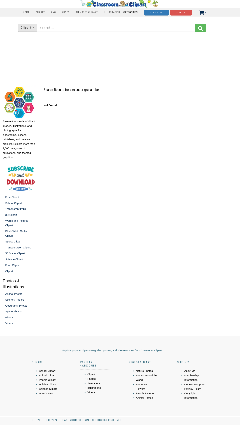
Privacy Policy (192, 388)
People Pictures (145, 393)
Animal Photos (13, 293)
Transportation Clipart (18, 247)
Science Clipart (14, 259)
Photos (9, 317)
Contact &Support (194, 384)
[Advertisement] (120, 59)
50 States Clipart (15, 253)
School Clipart (13, 203)
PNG (53, 12)
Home (26, 12)
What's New (46, 393)
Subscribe (156, 12)
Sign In (181, 12)
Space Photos (13, 311)
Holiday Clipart (47, 384)
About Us (189, 370)
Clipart (40, 12)
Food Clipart (12, 265)
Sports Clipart (13, 241)
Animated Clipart (87, 12)
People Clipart (47, 379)
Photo (66, 12)
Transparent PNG (15, 208)
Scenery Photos (14, 299)
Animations (93, 383)
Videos (9, 323)
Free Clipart (12, 197)
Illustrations (94, 387)
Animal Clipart (47, 375)
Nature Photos (144, 370)
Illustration (112, 12)
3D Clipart (11, 214)
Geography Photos (16, 305)
